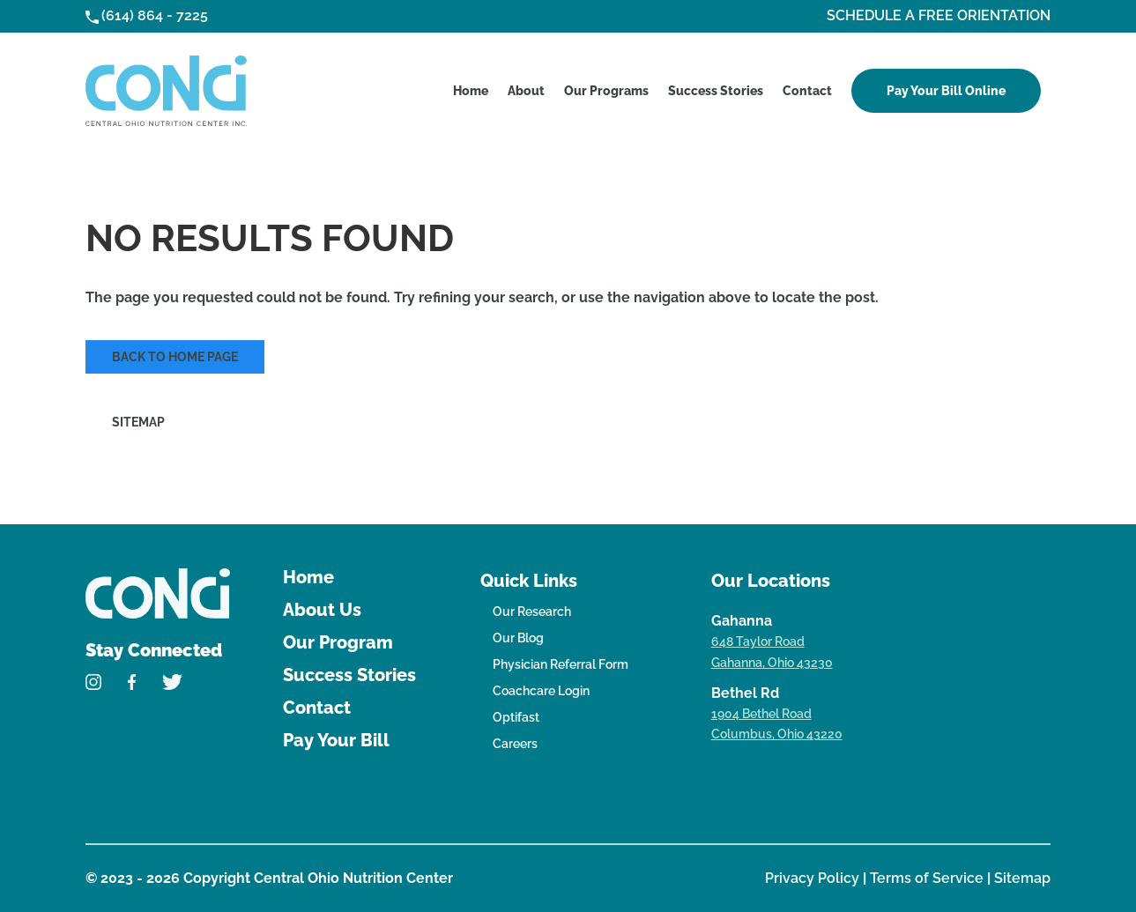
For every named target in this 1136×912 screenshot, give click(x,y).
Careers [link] (515, 744)
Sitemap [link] (138, 422)
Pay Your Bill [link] (336, 740)
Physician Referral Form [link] (560, 664)
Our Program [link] (338, 642)
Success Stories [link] (715, 91)
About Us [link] (322, 609)
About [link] (526, 91)
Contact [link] (807, 91)
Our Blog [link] (518, 638)
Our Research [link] (532, 611)
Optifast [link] (516, 717)
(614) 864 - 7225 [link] (154, 15)
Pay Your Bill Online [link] (946, 91)
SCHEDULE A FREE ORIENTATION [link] (939, 15)
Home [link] (470, 91)
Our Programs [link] (606, 91)
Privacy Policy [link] (814, 878)
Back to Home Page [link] (175, 357)
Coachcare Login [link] (541, 691)
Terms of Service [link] (928, 878)
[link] (166, 91)
